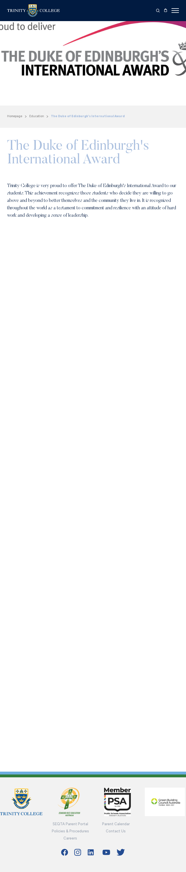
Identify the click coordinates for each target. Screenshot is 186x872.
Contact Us (116, 831)
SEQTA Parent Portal (70, 824)
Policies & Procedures (70, 831)
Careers (70, 838)
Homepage (14, 116)
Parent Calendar (116, 824)
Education (36, 116)
